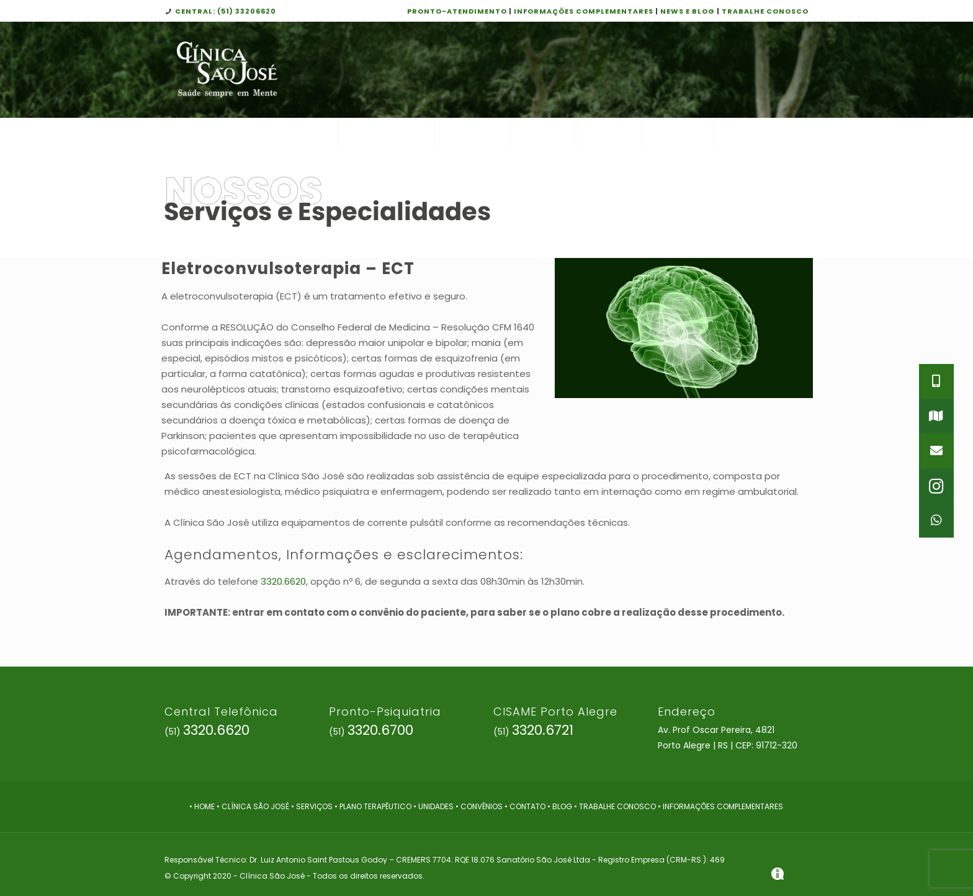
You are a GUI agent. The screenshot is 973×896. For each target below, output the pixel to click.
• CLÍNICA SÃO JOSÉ (253, 806)
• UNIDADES (433, 806)
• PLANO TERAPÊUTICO (373, 806)
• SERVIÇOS (312, 806)
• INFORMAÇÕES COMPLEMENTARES (720, 806)
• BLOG (560, 806)
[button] (936, 520)
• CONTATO (525, 806)
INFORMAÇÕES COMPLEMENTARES (583, 11)
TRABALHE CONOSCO (765, 11)
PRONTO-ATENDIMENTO (457, 11)
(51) (206, 731)
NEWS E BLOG (687, 11)
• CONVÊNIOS (479, 806)
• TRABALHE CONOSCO (616, 806)
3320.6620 (283, 581)
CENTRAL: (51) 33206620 (225, 11)
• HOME (202, 806)
